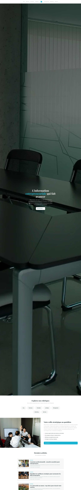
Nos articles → (48, 443)
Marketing (52, 1)
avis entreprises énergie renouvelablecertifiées (61, 429)
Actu (24, 1)
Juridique (36, 1)
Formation (32, 1)
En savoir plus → (40, 208)
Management (46, 1)
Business (27, 1)
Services (56, 1)
